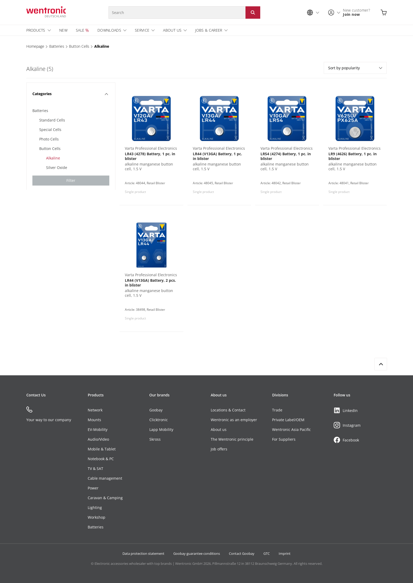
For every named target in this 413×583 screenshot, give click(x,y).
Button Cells (79, 46)
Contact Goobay (241, 553)
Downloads (109, 30)
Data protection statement (143, 553)
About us (172, 30)
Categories (70, 93)
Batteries (56, 46)
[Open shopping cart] (383, 12)
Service (142, 30)
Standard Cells (52, 120)
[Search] (177, 12)
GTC (266, 553)
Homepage (35, 46)
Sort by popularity (355, 67)
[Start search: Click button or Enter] (252, 12)
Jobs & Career (208, 30)
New (63, 30)
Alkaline (101, 46)
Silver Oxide (56, 167)
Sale (80, 30)
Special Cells (50, 129)
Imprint (285, 553)
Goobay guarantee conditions (196, 553)
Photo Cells (49, 139)
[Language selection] (314, 12)
